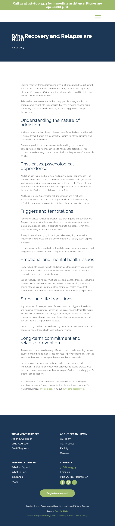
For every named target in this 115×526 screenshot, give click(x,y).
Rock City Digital (61, 511)
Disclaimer (70, 516)
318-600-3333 (68, 467)
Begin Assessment (57, 493)
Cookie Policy (44, 516)
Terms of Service (58, 516)
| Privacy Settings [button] (81, 516)
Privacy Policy (32, 516)
